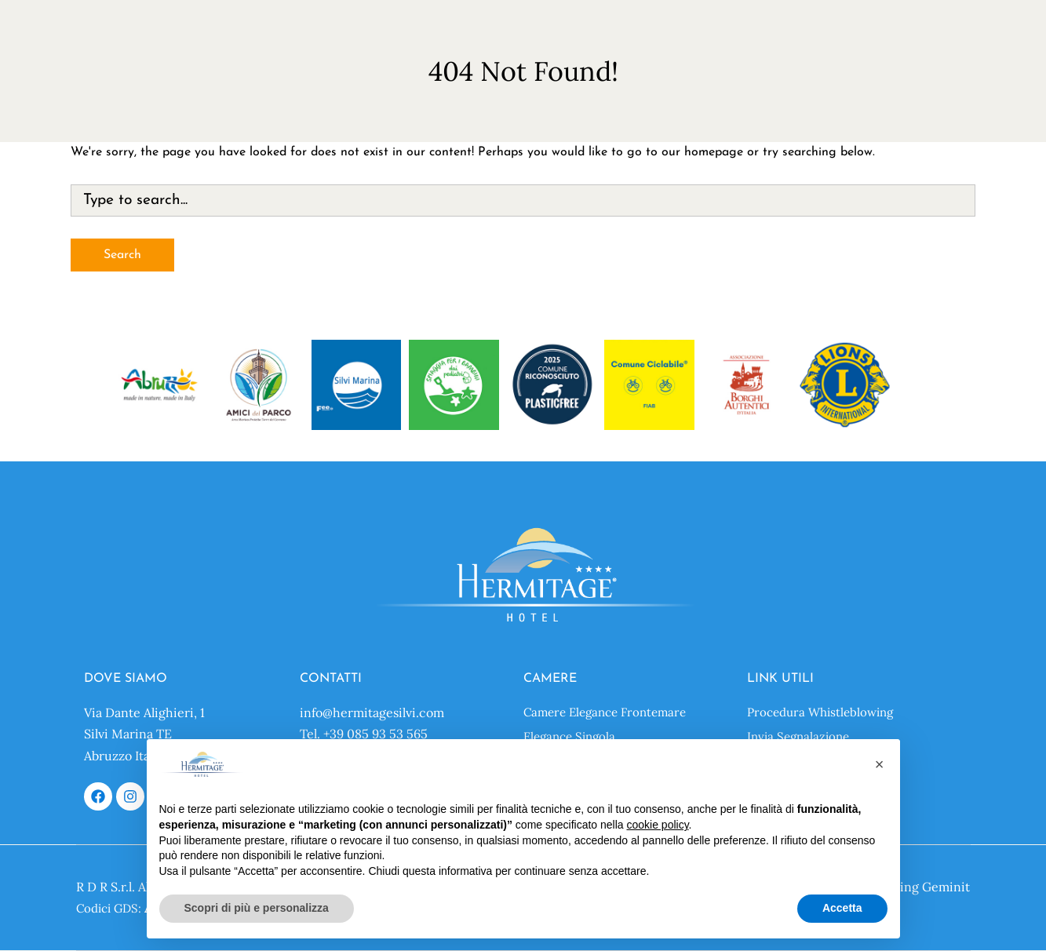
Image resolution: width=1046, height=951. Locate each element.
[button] (879, 764)
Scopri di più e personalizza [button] (256, 908)
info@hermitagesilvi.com (372, 712)
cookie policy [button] (657, 824)
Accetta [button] (842, 908)
